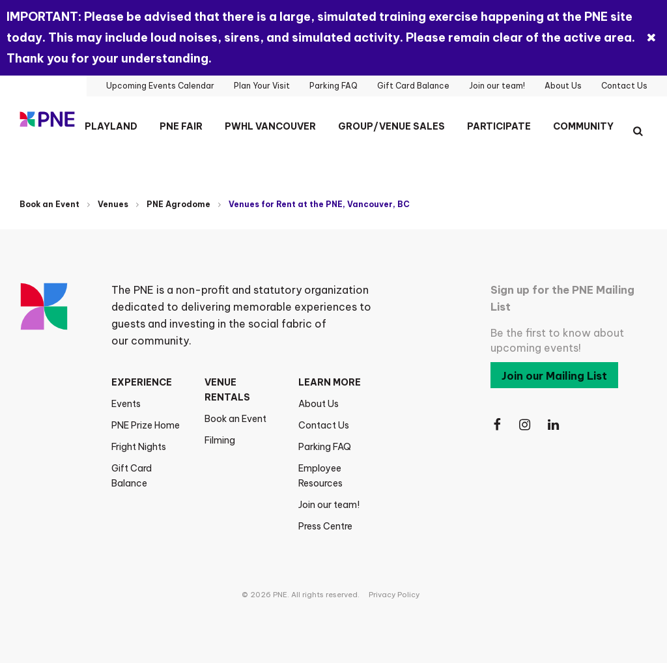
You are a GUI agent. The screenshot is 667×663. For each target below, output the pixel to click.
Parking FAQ (324, 447)
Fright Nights (138, 447)
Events (126, 404)
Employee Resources (320, 475)
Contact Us (323, 425)
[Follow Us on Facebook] (497, 425)
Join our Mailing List (554, 375)
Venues (113, 204)
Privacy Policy (394, 594)
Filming (220, 440)
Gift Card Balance (131, 475)
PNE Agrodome (178, 204)
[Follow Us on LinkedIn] (554, 425)
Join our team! (329, 505)
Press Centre (325, 526)
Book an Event (49, 204)
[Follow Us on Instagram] (525, 425)
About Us (318, 404)
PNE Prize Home (145, 425)
